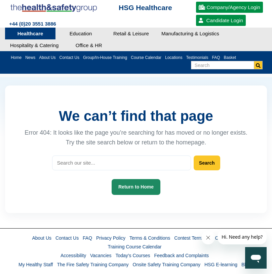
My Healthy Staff (35, 264)
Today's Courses (132, 255)
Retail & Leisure (131, 33)
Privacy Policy (110, 238)
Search (207, 163)
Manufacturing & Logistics (190, 33)
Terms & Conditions (149, 238)
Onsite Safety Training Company (167, 264)
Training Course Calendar (135, 246)
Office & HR (89, 45)
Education (81, 33)
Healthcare (30, 33)
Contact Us (67, 238)
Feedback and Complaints (181, 255)
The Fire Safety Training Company (92, 264)
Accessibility (73, 255)
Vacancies (101, 255)
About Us (41, 238)
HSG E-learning (220, 264)
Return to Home (136, 187)
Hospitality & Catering (34, 45)
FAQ (87, 238)
